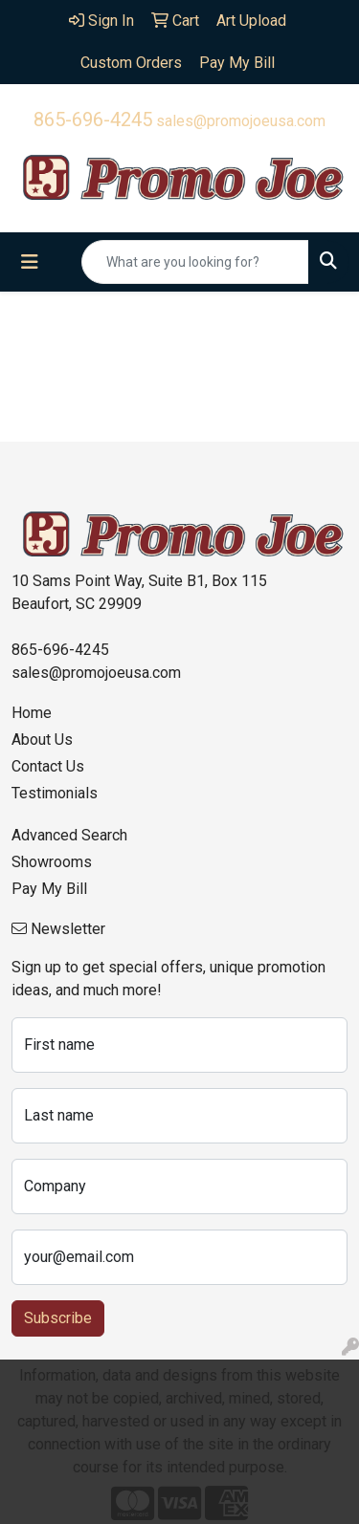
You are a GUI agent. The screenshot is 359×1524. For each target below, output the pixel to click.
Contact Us (47, 766)
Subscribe (58, 1318)
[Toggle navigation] (30, 262)
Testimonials (54, 793)
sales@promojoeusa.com (240, 121)
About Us (42, 739)
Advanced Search (69, 835)
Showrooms (51, 862)
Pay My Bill (49, 889)
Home (31, 713)
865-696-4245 (93, 119)
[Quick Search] (195, 262)
